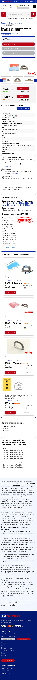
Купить (23, 88)
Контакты (25, 1)
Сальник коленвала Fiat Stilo (12, 465)
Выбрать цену (10, 293)
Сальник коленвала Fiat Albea (12, 450)
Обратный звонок (23, 8)
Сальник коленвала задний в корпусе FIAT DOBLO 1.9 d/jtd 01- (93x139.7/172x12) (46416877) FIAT (18, 397)
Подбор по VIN (23, 639)
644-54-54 (7, 6)
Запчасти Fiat (6, 448)
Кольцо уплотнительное (12, 277)
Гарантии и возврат (7, 650)
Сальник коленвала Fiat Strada (13, 467)
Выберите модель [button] (11, 48)
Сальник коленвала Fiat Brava (13, 452)
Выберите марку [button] (10, 44)
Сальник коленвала (11, 357)
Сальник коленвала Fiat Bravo (13, 454)
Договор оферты (6, 653)
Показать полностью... (9, 247)
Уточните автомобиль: (8, 38)
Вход (32, 1)
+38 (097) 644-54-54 (8, 634)
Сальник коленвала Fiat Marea (13, 459)
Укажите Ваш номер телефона (12, 105)
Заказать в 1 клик (23, 108)
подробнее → (8, 166)
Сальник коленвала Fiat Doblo (12, 457)
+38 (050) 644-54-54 (8, 636)
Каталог (3, 655)
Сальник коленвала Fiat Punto (13, 463)
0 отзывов (15, 34)
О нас (3, 658)
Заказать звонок (7, 639)
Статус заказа (8, 660)
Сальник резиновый (11, 317)
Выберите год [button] (9, 53)
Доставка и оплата (7, 648)
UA (19, 1)
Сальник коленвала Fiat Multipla (13, 461)
